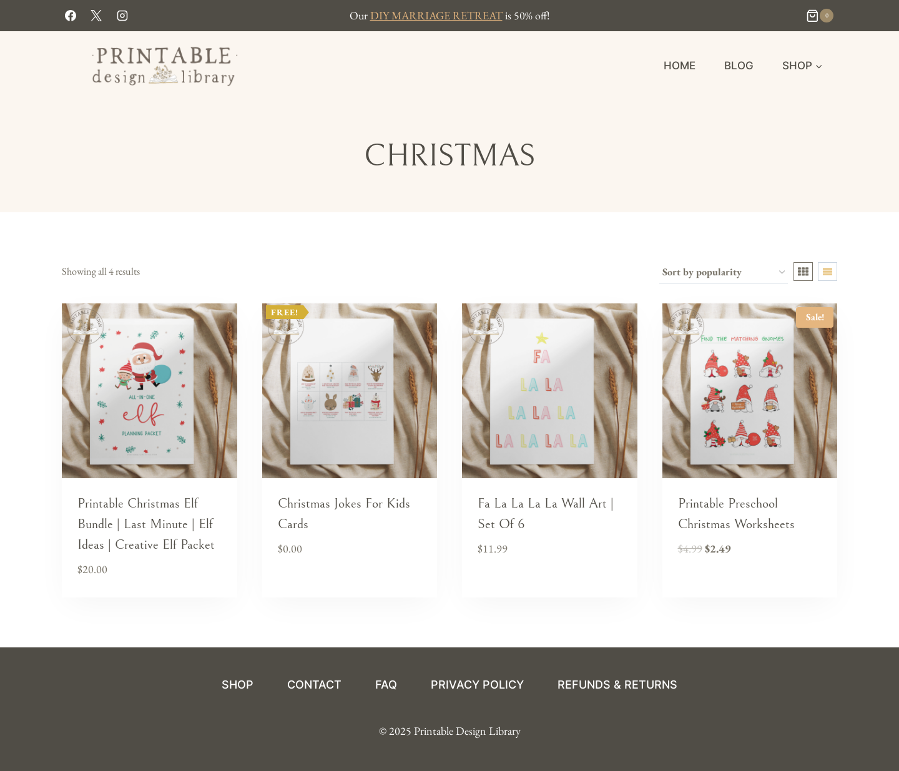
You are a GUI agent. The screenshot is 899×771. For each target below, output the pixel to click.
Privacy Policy (477, 684)
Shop (237, 684)
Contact (314, 684)
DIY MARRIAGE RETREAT (436, 15)
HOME (679, 65)
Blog (739, 65)
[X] (96, 15)
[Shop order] (723, 272)
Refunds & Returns (617, 684)
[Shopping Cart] (821, 15)
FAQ (386, 684)
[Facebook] (70, 15)
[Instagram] (122, 15)
